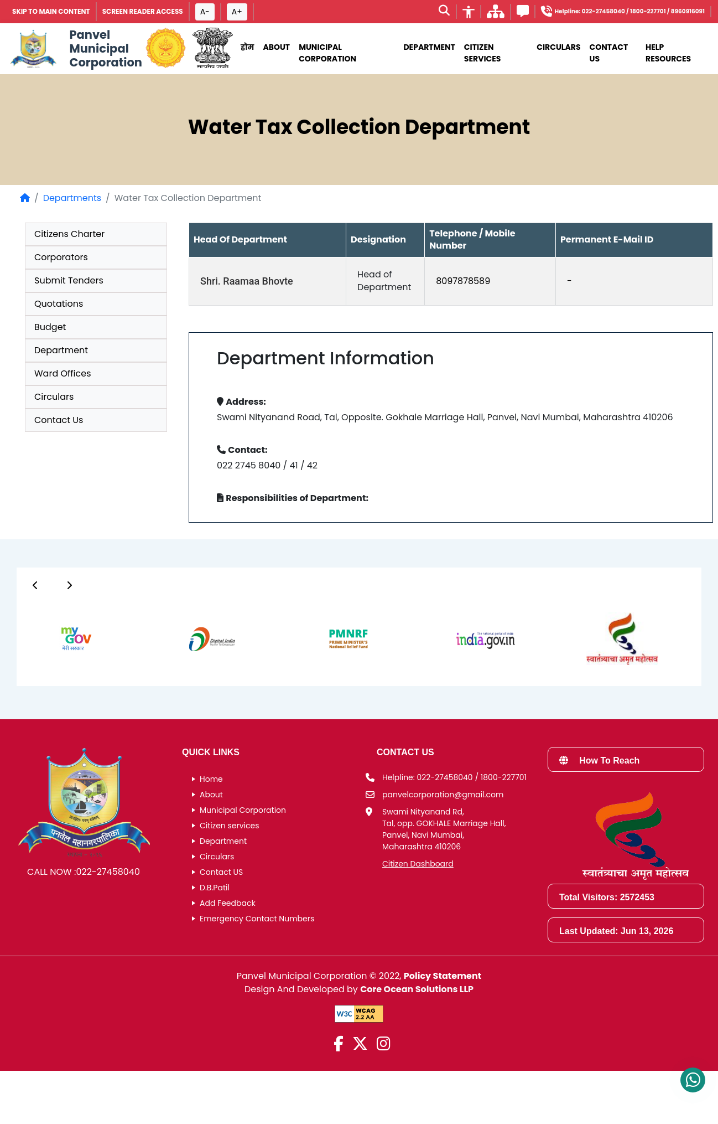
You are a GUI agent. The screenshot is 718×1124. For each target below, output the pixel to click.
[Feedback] (523, 13)
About (276, 47)
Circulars (558, 47)
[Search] (444, 11)
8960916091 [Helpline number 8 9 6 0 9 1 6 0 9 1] (688, 11)
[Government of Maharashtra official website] (165, 49)
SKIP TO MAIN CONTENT (51, 11)
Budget (50, 327)
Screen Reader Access (142, 11)
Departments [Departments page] (72, 198)
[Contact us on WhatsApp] (692, 1080)
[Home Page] (25, 198)
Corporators (61, 257)
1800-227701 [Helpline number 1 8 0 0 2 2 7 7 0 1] (648, 11)
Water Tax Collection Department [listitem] (188, 198)
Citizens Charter (69, 234)
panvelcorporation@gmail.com (442, 794)
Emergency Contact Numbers (257, 918)
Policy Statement (442, 976)
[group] (64, 638)
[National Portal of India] (212, 49)
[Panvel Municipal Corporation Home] (74, 49)
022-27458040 (108, 871)
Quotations (58, 303)
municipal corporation (327, 53)
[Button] (35, 585)
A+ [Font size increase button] (237, 11)
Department (429, 47)
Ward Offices (62, 373)
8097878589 (463, 281)
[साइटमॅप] (495, 14)
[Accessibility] (468, 11)
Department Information (325, 358)
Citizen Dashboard (418, 863)
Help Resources (668, 53)
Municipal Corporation (243, 810)
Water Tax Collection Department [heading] (359, 127)
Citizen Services (482, 53)
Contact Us (609, 53)
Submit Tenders (68, 280)
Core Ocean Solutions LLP (417, 989)
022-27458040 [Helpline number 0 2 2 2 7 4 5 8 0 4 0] (603, 11)
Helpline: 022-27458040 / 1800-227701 (454, 777)
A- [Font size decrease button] (205, 11)
